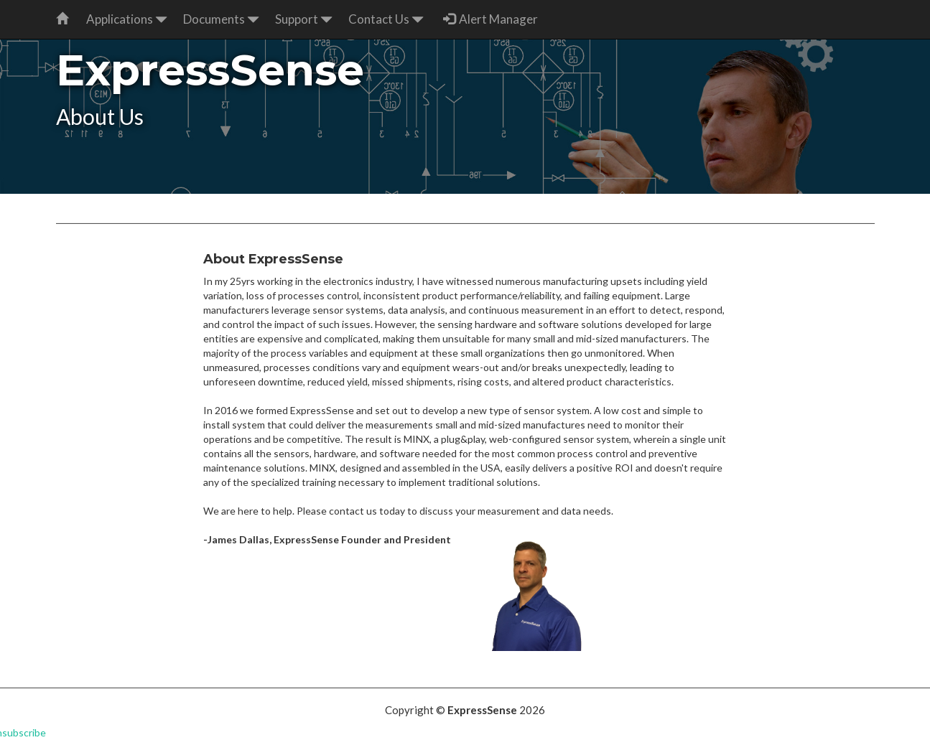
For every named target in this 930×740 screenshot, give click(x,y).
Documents (221, 19)
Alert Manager (490, 19)
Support (304, 19)
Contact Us (386, 19)
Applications (126, 19)
